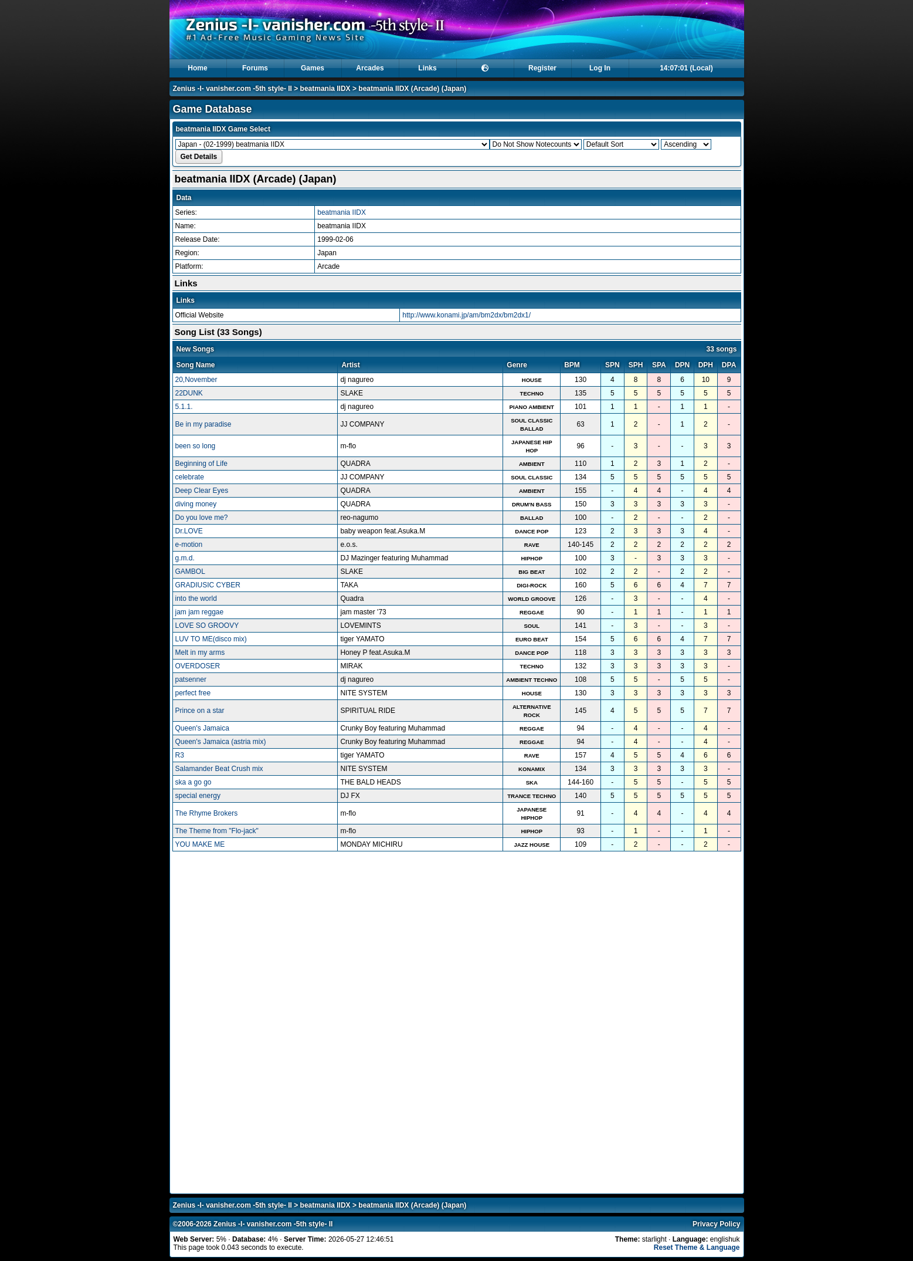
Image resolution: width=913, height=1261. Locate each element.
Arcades (369, 68)
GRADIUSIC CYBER (207, 585)
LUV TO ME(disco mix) (211, 639)
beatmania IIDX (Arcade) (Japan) (412, 88)
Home (197, 68)
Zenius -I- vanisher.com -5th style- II (232, 88)
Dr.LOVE (189, 531)
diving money (196, 504)
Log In (599, 68)
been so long (195, 446)
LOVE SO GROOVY (207, 625)
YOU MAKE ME (200, 844)
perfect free (193, 693)
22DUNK (189, 393)
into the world (196, 598)
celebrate (189, 477)
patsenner (190, 679)
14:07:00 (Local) (686, 68)
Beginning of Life (201, 463)
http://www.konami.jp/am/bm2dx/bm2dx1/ (466, 315)
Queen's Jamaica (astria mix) (220, 742)
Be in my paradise (203, 424)
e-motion (189, 544)
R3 (179, 755)
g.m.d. (185, 558)
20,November (196, 380)
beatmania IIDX (325, 88)
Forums (255, 68)
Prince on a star (200, 710)
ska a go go (193, 782)
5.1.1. (184, 407)
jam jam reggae (199, 612)
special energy (197, 796)
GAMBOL (190, 571)
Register (542, 68)
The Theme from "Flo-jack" (217, 831)
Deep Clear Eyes (202, 490)
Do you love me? (201, 517)
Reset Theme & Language (697, 1247)
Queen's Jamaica (202, 728)
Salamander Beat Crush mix (219, 769)
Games (312, 68)
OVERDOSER (197, 666)
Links (427, 68)
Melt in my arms (200, 652)
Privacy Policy (716, 1224)
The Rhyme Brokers (206, 813)
